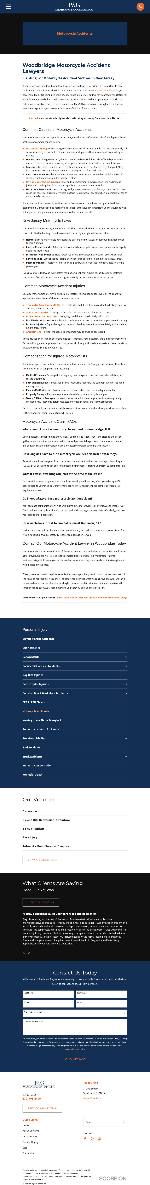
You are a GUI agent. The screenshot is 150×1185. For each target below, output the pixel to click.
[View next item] (29, 952)
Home (26, 1125)
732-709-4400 (32, 1098)
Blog (25, 1147)
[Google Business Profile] (99, 1139)
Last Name (81, 993)
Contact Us (28, 1153)
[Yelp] (92, 1139)
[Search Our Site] (124, 1122)
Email (79, 1002)
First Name (28, 993)
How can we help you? (33, 1021)
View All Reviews (41, 902)
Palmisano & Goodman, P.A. (105, 90)
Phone (26, 1002)
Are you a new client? (33, 1012)
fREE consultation (42, 1108)
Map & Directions (92, 1098)
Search (89, 1122)
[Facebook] (85, 1139)
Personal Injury (30, 1142)
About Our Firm (31, 1130)
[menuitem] (75, 639)
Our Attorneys (30, 1136)
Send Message (75, 1059)
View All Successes (42, 859)
